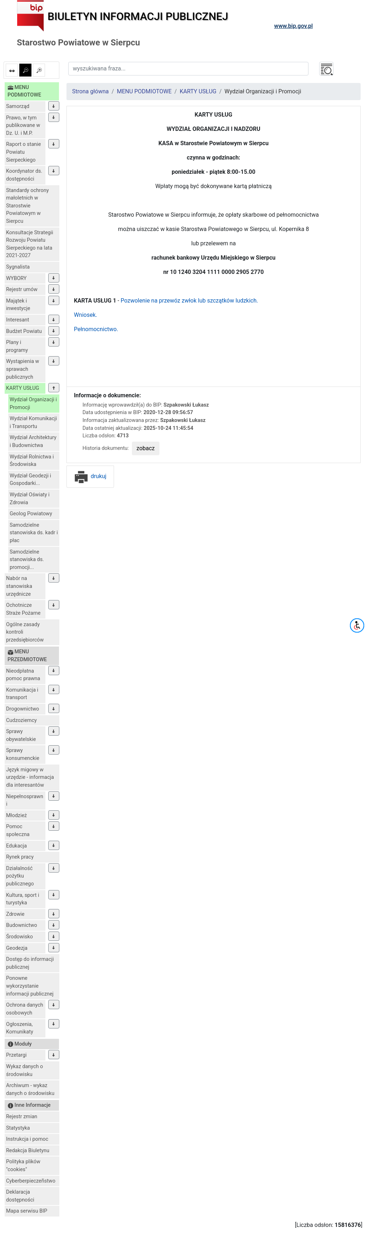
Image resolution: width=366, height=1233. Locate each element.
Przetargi (16, 1055)
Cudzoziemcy (21, 720)
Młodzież (16, 815)
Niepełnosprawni (24, 800)
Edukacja (16, 846)
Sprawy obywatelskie (21, 735)
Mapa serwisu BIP (26, 1211)
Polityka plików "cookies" (23, 1166)
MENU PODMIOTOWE (144, 91)
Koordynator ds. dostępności (24, 175)
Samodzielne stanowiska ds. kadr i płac (34, 533)
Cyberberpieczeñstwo (30, 1181)
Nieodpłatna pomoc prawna (23, 675)
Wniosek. (85, 314)
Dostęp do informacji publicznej (30, 963)
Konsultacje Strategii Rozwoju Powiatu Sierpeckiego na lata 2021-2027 (29, 244)
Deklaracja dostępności (20, 1196)
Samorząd (17, 106)
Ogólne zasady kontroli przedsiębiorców (25, 632)
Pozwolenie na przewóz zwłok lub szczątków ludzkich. (189, 300)
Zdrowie (15, 914)
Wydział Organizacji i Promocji (33, 404)
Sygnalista (18, 267)
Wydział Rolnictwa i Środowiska (32, 461)
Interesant (17, 320)
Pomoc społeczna (18, 830)
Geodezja (17, 948)
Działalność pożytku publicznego (20, 876)
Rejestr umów (22, 289)
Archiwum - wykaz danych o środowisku (30, 1089)
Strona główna (90, 91)
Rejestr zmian (21, 1117)
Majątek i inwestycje (18, 305)
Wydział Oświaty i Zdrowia (30, 499)
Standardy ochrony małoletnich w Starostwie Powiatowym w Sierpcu (27, 205)
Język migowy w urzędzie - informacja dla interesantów (30, 777)
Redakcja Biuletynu (27, 1151)
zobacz (146, 448)
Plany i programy (17, 346)
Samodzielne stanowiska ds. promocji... (27, 559)
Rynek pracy (20, 857)
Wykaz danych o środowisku (24, 1070)
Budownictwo (21, 925)
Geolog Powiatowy (31, 514)
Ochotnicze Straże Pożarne (23, 609)
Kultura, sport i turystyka (22, 899)
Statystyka (18, 1128)
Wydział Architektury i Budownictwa (33, 441)
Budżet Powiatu (24, 331)
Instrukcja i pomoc (27, 1139)
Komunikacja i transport (22, 694)
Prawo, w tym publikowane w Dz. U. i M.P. (23, 125)
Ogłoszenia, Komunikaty (19, 1028)
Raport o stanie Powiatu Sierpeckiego (23, 152)
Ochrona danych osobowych (24, 1009)
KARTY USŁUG (22, 388)
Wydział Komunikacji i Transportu (33, 422)
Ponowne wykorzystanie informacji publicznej (30, 986)
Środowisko (19, 937)
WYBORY (16, 278)
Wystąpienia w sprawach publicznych (22, 369)
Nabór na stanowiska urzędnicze (19, 586)
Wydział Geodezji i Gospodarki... (30, 480)
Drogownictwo (22, 709)
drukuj (90, 476)
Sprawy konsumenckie (22, 754)
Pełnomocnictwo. (96, 329)
